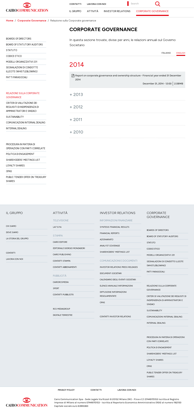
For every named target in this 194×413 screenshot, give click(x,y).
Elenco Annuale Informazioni (116, 286)
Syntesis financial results (114, 227)
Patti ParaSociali (16, 77)
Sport (56, 288)
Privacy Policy (66, 390)
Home (9, 20)
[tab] (127, 65)
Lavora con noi (96, 4)
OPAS (102, 302)
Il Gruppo (75, 11)
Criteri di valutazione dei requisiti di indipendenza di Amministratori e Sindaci (22, 107)
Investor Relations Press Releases (119, 267)
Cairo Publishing (62, 254)
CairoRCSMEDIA (61, 282)
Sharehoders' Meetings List (23, 160)
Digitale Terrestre (62, 315)
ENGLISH (180, 53)
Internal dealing (16, 128)
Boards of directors (18, 38)
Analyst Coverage (110, 246)
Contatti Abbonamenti (65, 267)
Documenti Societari (111, 273)
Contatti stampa (61, 261)
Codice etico (14, 56)
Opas (9, 171)
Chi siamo (11, 226)
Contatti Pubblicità (63, 294)
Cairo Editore (60, 242)
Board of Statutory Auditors (24, 44)
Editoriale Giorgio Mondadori (69, 248)
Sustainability (15, 117)
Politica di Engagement (20, 154)
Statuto (11, 50)
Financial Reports (109, 233)
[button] (127, 65)
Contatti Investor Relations (115, 316)
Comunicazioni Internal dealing (25, 122)
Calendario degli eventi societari (118, 279)
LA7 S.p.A (57, 227)
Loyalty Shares (15, 165)
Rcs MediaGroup (61, 309)
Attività (92, 11)
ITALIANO (166, 53)
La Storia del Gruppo (17, 238)
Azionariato (106, 239)
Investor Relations (117, 11)
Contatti (75, 4)
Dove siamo (12, 232)
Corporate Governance (31, 20)
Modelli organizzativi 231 (21, 61)
